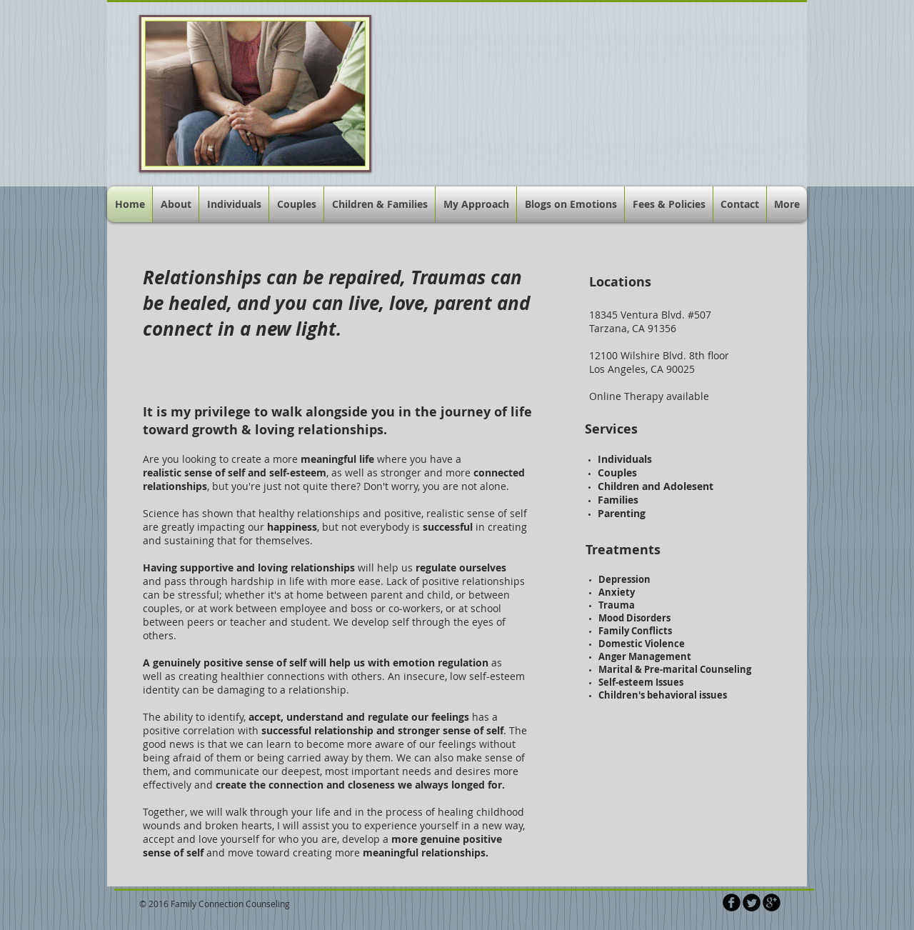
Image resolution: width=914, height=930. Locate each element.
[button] (476, 204)
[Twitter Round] (751, 902)
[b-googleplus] (771, 902)
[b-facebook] (731, 902)
